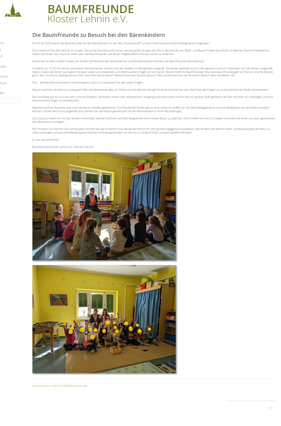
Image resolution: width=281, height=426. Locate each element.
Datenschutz (13, 88)
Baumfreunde (56, 393)
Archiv (8, 45)
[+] (271, 415)
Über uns (11, 55)
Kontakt (9, 62)
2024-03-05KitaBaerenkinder (86, 393)
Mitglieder (11, 105)
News (8, 35)
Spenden (10, 68)
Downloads (12, 78)
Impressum (12, 95)
